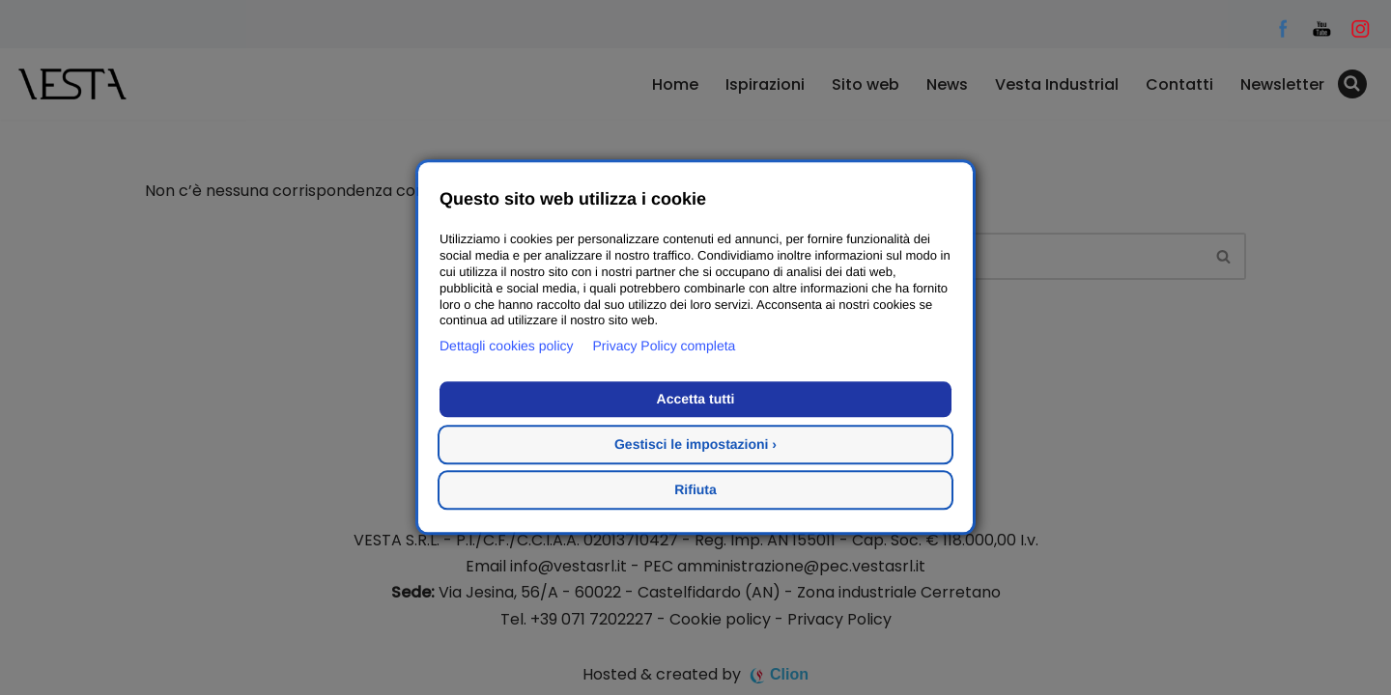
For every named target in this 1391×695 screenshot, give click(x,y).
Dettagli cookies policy (507, 346)
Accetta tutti (696, 399)
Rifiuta (695, 490)
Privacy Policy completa (664, 346)
